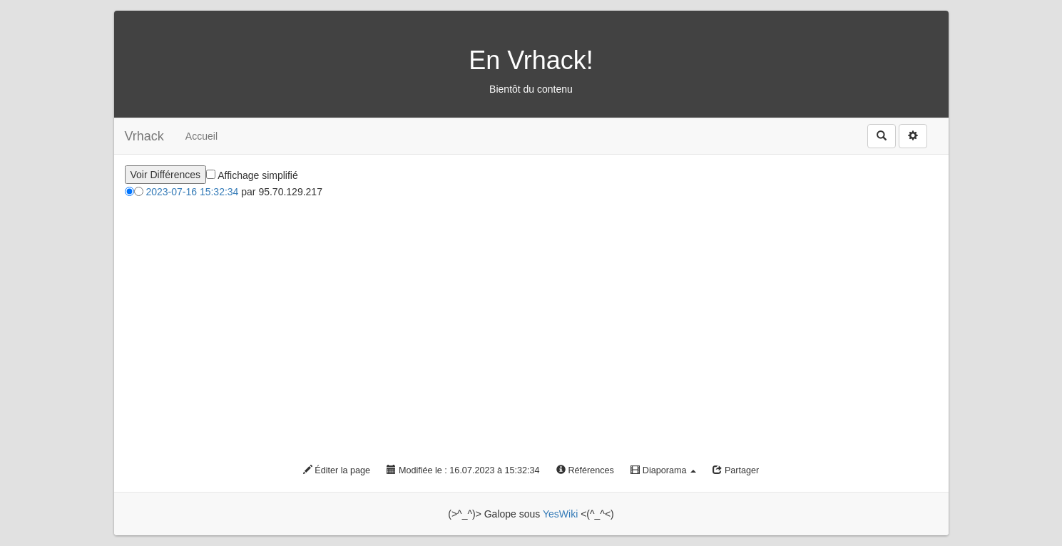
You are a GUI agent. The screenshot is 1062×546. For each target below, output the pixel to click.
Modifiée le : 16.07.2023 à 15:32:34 (463, 470)
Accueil (201, 136)
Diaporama (663, 470)
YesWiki (560, 514)
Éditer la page (336, 470)
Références (585, 470)
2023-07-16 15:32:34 (191, 191)
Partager (736, 470)
